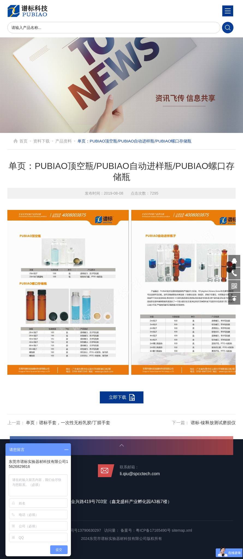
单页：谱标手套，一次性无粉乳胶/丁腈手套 (68, 422)
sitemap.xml (182, 530)
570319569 (234, 261)
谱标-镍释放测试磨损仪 (213, 422)
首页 (23, 141)
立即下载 (117, 397)
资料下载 (41, 141)
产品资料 (63, 141)
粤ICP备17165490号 (153, 530)
